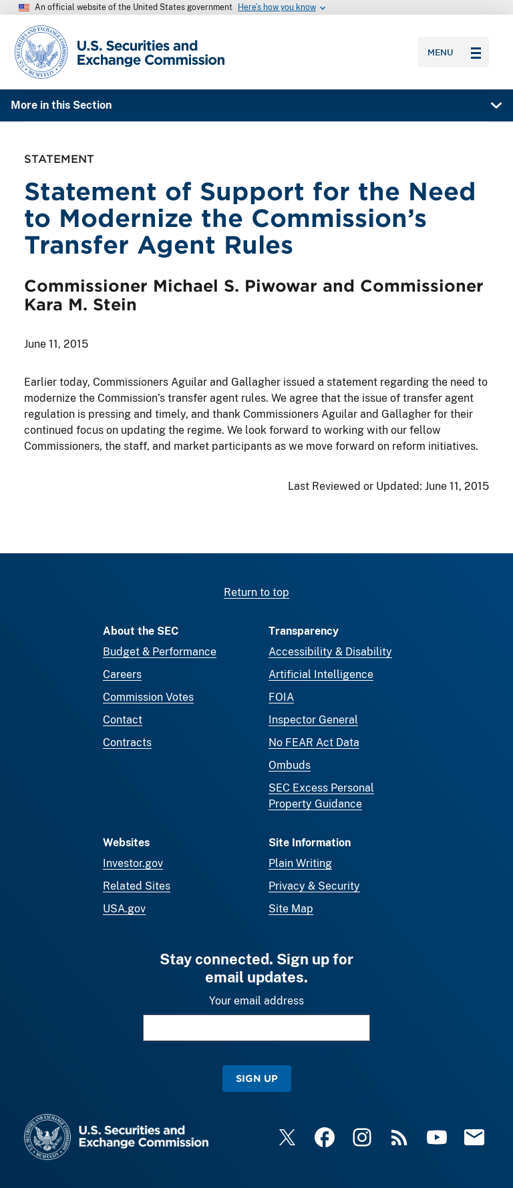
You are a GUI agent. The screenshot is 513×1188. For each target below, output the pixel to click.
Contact (122, 719)
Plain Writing (300, 863)
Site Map (291, 908)
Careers (122, 674)
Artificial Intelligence (321, 674)
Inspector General (313, 719)
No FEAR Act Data (314, 742)
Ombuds (290, 765)
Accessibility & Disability (330, 651)
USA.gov (124, 908)
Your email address (256, 1000)
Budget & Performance (159, 651)
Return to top (256, 592)
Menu (454, 52)
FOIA (281, 697)
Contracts (127, 742)
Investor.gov (133, 863)
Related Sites (136, 886)
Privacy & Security (314, 886)
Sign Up (257, 1078)
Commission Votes (148, 697)
